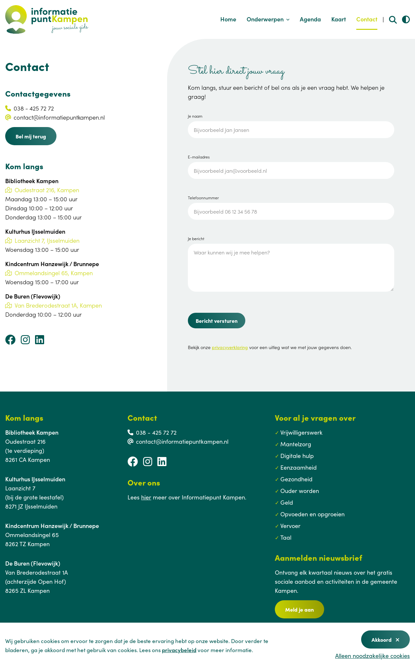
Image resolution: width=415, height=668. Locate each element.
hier (146, 497)
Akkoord (385, 639)
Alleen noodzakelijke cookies (372, 655)
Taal (285, 537)
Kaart (338, 19)
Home (228, 19)
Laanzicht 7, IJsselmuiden (42, 240)
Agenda (310, 19)
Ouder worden (299, 490)
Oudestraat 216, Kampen (42, 190)
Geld (286, 502)
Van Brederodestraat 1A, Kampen (53, 305)
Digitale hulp (297, 455)
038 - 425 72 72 (34, 108)
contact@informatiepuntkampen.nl (59, 117)
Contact (366, 19)
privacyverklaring (230, 347)
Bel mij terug (31, 136)
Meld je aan (299, 609)
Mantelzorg (295, 444)
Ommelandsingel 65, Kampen (49, 273)
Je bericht (196, 238)
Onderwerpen (268, 19)
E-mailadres (199, 156)
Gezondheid (296, 479)
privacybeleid (179, 650)
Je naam (195, 116)
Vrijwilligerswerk (301, 432)
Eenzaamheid (298, 467)
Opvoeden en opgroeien (312, 514)
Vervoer (290, 526)
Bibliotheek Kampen (31, 432)
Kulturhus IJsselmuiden (35, 479)
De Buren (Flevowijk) (32, 563)
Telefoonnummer (203, 197)
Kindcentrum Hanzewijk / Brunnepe (52, 526)
